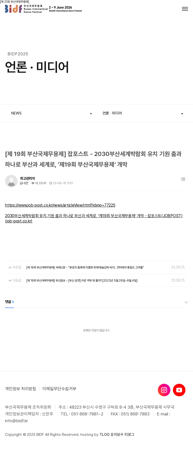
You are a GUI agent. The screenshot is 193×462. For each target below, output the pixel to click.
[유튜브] (179, 390)
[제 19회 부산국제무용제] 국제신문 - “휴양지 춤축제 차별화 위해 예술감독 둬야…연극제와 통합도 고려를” (85, 267)
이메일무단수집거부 (59, 388)
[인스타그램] (164, 390)
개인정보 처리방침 (20, 388)
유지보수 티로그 (122, 434)
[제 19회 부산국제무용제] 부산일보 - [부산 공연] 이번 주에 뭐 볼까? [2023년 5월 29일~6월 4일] (81, 280)
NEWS (16, 113)
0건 (24, 183)
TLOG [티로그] (105, 434)
